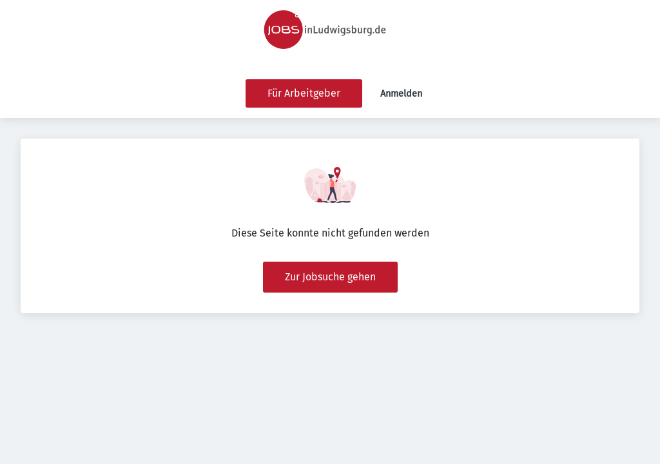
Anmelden (401, 93)
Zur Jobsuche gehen (330, 277)
